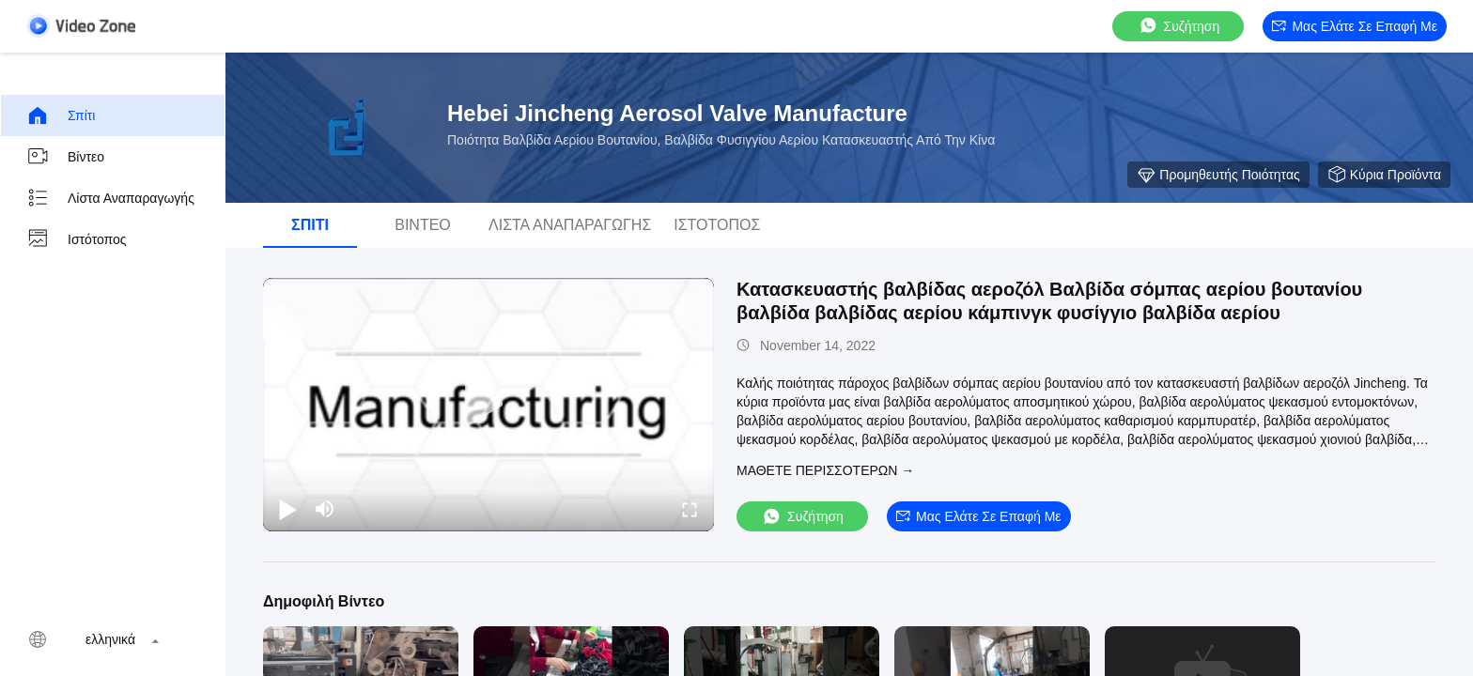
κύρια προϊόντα (1384, 174)
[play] (488, 404)
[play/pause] (287, 509)
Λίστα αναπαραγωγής (110, 198)
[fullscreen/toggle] (689, 509)
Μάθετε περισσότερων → (825, 470)
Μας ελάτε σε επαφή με (1354, 26)
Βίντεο (65, 157)
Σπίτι (60, 115)
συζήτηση (1179, 26)
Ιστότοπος (76, 239)
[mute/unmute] (325, 509)
